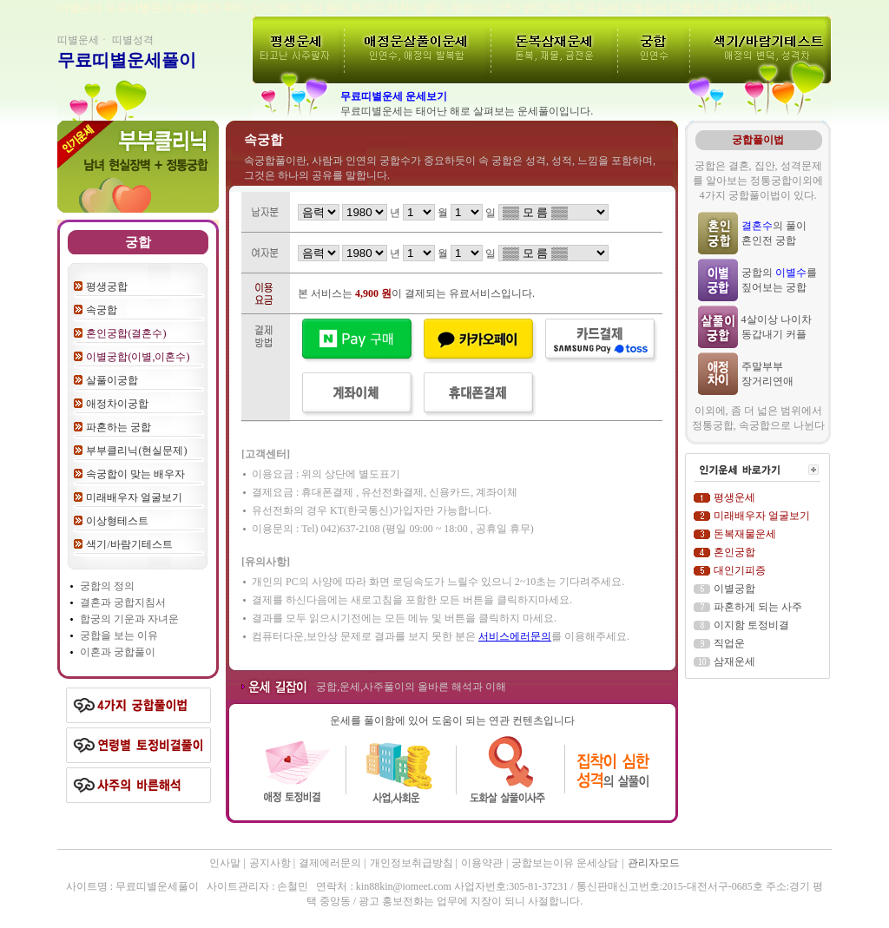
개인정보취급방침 (413, 863)
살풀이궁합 (112, 380)
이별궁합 (734, 588)
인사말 (224, 863)
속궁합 (101, 310)
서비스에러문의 (514, 636)
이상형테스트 (117, 521)
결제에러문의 (331, 863)
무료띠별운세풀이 (126, 59)
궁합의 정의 (107, 586)
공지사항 (271, 863)
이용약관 (482, 863)
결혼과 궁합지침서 (123, 602)
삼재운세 (734, 661)
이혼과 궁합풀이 (117, 652)
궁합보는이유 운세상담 (564, 863)
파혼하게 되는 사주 (758, 607)
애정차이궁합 (117, 404)
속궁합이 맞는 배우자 (135, 474)
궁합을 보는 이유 (119, 635)
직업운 (729, 643)
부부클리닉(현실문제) (136, 450)
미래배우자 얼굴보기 (134, 497)
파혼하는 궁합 (118, 427)
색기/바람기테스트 (129, 544)
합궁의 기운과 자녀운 (129, 619)
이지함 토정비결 (751, 625)
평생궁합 (107, 286)
